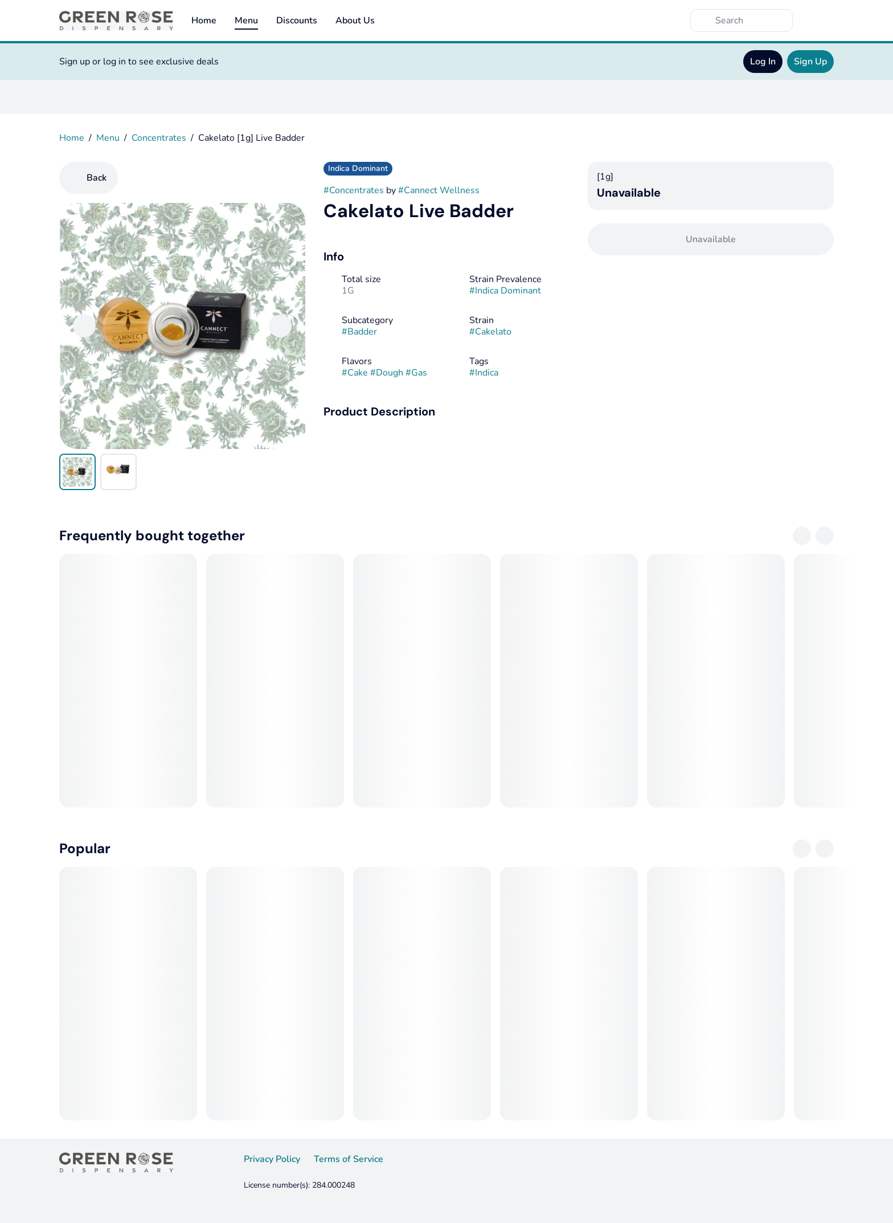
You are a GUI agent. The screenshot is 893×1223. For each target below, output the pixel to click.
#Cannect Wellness (439, 190)
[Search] (750, 20)
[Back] (88, 178)
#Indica (483, 372)
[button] (446, 411)
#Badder (359, 331)
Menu (246, 20)
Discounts (296, 20)
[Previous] (84, 326)
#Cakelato (490, 331)
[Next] (280, 326)
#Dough (386, 372)
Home (203, 20)
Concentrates (159, 138)
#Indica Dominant (505, 290)
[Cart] (822, 20)
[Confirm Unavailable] (711, 239)
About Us (355, 20)
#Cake (355, 372)
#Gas (416, 372)
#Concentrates (353, 190)
